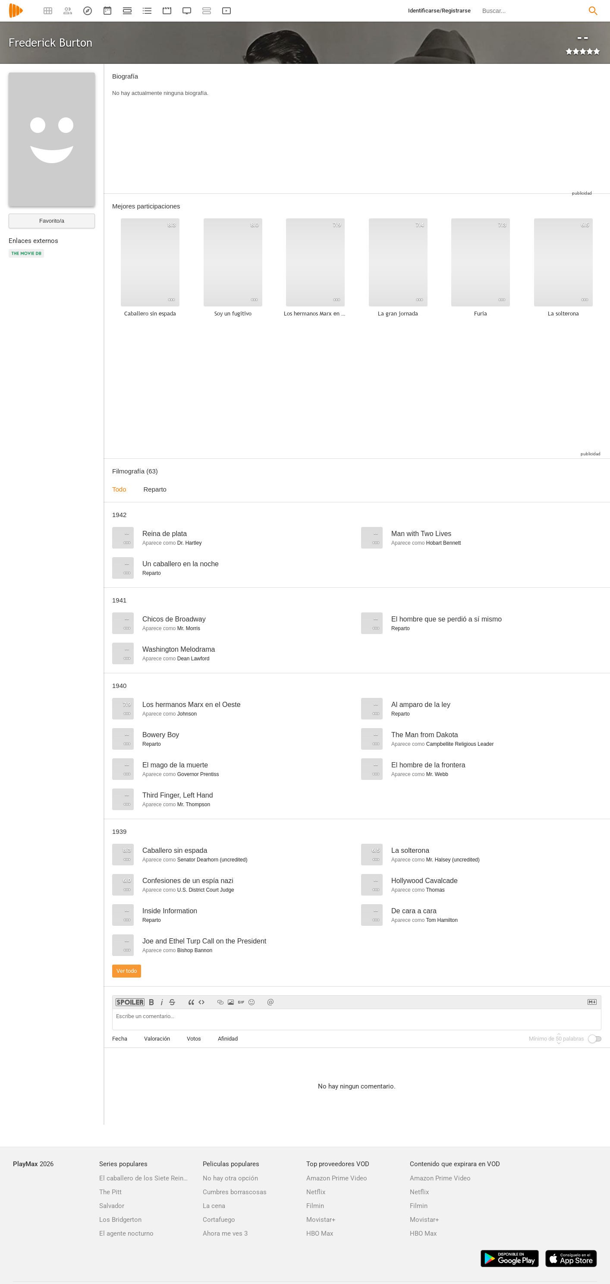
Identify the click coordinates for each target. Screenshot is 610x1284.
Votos (194, 1038)
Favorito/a (51, 221)
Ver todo (126, 971)
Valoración (157, 1038)
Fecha (119, 1038)
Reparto (155, 489)
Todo (119, 489)
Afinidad (228, 1038)
